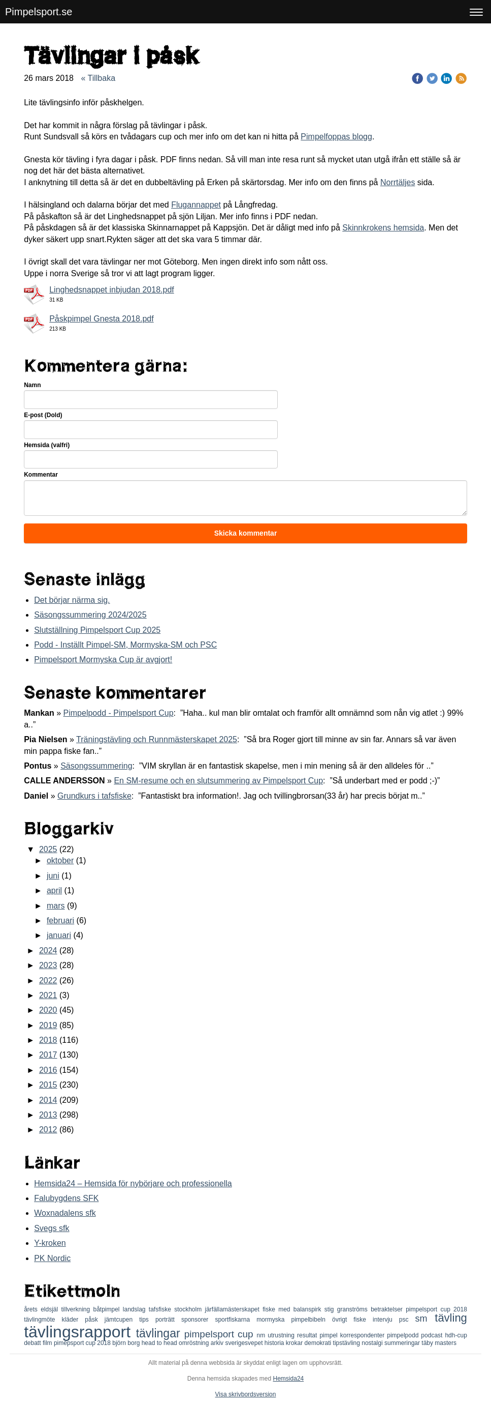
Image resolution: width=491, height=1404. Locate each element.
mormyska (273, 1319)
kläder (73, 1319)
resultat (308, 1335)
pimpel (329, 1335)
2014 (48, 1100)
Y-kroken (50, 1243)
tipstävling (347, 1343)
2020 (48, 1010)
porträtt (168, 1319)
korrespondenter (363, 1335)
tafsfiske (161, 1309)
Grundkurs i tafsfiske (94, 796)
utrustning (282, 1335)
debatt (33, 1343)
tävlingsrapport (80, 1332)
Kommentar (41, 474)
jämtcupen (122, 1319)
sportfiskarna (235, 1319)
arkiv (218, 1343)
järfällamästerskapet (234, 1309)
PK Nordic (52, 1258)
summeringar (402, 1343)
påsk (94, 1319)
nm (262, 1335)
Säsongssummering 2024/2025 (90, 614)
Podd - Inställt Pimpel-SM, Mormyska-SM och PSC (125, 644)
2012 (48, 1129)
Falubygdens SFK (66, 1198)
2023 (48, 965)
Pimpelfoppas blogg (336, 136)
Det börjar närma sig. (72, 600)
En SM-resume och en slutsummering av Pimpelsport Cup (218, 780)
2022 (48, 980)
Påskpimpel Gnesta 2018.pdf (101, 318)
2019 (48, 1025)
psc (407, 1319)
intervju (386, 1319)
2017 (48, 1054)
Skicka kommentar (245, 533)
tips (147, 1319)
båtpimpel (107, 1309)
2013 (48, 1114)
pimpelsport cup (220, 1334)
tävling (451, 1317)
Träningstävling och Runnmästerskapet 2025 (156, 739)
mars (56, 905)
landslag (136, 1309)
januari (59, 935)
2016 (48, 1070)
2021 (48, 995)
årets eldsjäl (42, 1309)
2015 (48, 1084)
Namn (32, 385)
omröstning (195, 1343)
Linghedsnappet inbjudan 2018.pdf (111, 289)
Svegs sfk (51, 1228)
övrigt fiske (352, 1319)
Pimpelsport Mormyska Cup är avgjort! (103, 659)
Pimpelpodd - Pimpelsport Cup (118, 713)
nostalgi (373, 1343)
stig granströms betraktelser (365, 1309)
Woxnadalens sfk (65, 1213)
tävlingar (160, 1333)
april (54, 890)
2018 (48, 1040)
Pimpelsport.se (38, 11)
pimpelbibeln (311, 1319)
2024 (48, 950)
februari (60, 920)
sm (425, 1318)
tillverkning (77, 1309)
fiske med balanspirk (293, 1309)
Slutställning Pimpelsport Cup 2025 (97, 630)
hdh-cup (456, 1335)
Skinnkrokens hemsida (383, 227)
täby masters (438, 1343)
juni (53, 875)
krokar (295, 1343)
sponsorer (198, 1319)
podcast (433, 1335)
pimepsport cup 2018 (83, 1343)
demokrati (319, 1343)
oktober (60, 860)
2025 (48, 849)
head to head (160, 1343)
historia (275, 1343)
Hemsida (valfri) (47, 445)
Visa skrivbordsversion (245, 1394)
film (48, 1343)
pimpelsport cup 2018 (436, 1309)
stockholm (189, 1309)
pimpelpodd (404, 1335)
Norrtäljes (397, 182)
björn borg (126, 1343)
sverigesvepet (244, 1343)
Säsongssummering (96, 766)
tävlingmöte (42, 1319)
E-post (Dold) (43, 415)
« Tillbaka (98, 78)
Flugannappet (196, 204)
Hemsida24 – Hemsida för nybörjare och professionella (133, 1183)
